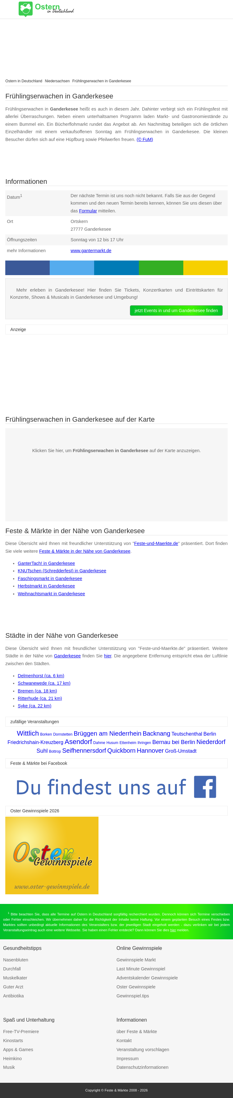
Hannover (150, 750)
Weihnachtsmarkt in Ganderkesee (51, 593)
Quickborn (121, 750)
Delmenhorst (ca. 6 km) (41, 675)
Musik (9, 1067)
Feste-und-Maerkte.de (156, 543)
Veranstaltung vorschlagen (142, 1049)
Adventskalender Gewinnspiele (147, 977)
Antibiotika (13, 995)
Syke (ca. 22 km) (34, 705)
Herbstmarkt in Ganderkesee (46, 585)
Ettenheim (128, 743)
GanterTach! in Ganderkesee (46, 563)
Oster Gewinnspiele (136, 986)
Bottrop (55, 751)
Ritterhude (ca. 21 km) (40, 698)
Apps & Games (18, 1049)
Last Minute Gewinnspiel (140, 968)
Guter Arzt (13, 986)
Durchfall (12, 968)
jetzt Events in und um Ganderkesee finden (176, 310)
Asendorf (78, 742)
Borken (46, 734)
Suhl (42, 751)
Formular (88, 210)
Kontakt (124, 1040)
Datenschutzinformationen (142, 1067)
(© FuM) (145, 139)
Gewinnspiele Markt (136, 959)
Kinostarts (13, 1040)
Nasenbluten (15, 959)
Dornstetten (62, 734)
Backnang (156, 733)
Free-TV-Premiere (21, 1031)
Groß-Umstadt (180, 751)
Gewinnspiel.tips (132, 995)
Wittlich (28, 733)
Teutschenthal (186, 734)
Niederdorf (210, 741)
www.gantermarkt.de (91, 250)
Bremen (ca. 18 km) (37, 690)
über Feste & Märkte (136, 1031)
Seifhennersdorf (84, 750)
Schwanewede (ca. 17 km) (44, 683)
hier (107, 655)
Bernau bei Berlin (173, 742)
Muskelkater (15, 977)
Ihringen (144, 743)
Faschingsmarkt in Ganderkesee (50, 578)
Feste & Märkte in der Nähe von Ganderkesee (84, 551)
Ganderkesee (67, 655)
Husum (112, 743)
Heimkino (12, 1058)
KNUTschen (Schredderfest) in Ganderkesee (62, 570)
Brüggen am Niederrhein (107, 733)
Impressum (127, 1058)
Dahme (99, 743)
